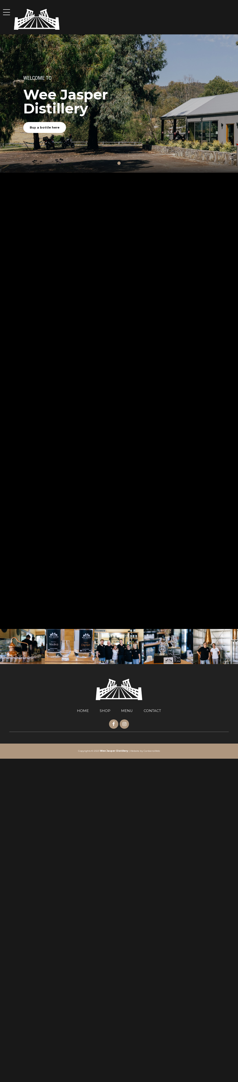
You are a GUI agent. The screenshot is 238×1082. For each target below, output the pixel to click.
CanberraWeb (152, 1074)
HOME (83, 1034)
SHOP (105, 1034)
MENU (127, 1034)
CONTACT (152, 1034)
